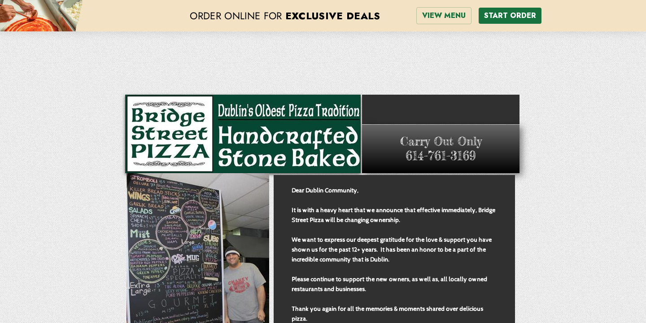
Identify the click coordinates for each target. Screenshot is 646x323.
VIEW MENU (444, 15)
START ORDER (510, 15)
